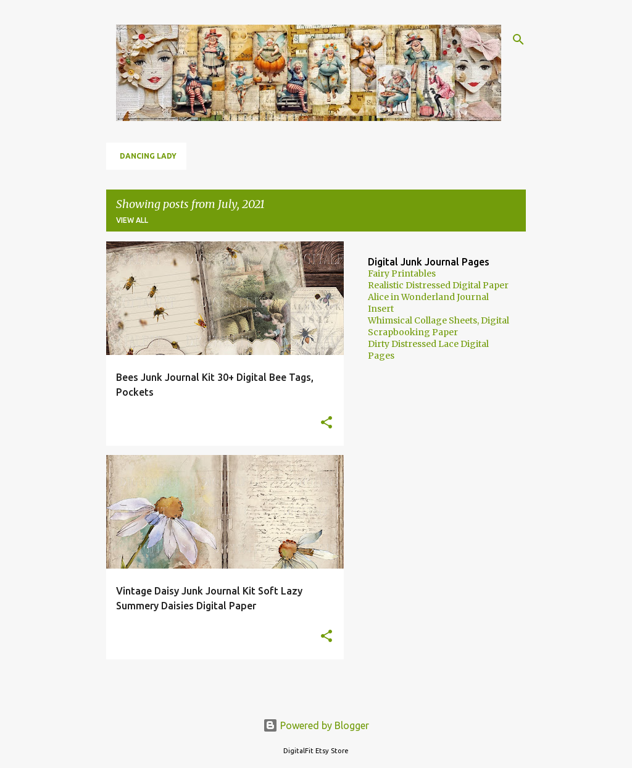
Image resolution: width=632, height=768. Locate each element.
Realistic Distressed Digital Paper (438, 285)
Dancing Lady (148, 156)
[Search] (518, 39)
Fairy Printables (402, 273)
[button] (326, 423)
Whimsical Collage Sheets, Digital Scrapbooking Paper (438, 326)
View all (132, 220)
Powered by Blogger (316, 725)
